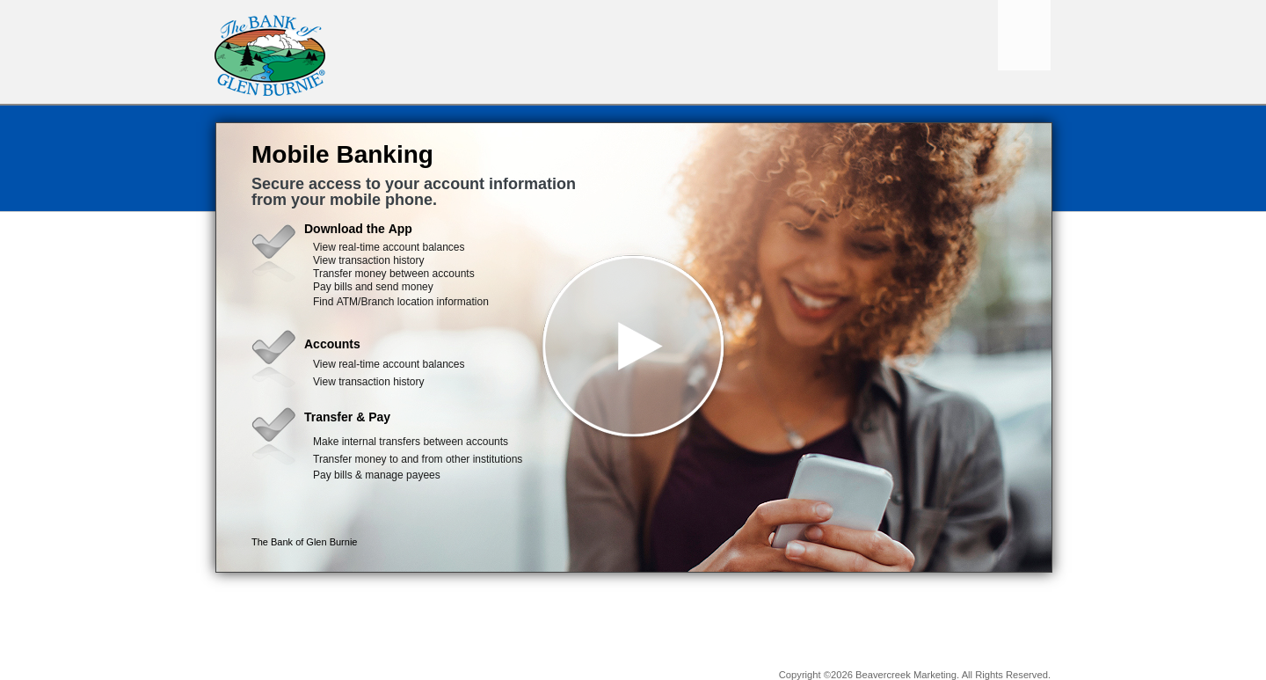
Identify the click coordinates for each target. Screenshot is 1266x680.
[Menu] (1024, 35)
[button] (633, 347)
